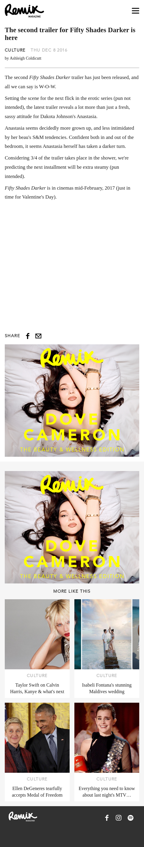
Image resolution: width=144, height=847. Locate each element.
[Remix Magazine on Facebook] (107, 818)
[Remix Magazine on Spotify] (131, 818)
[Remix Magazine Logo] (24, 11)
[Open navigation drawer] (135, 10)
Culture (15, 50)
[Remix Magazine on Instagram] (119, 818)
